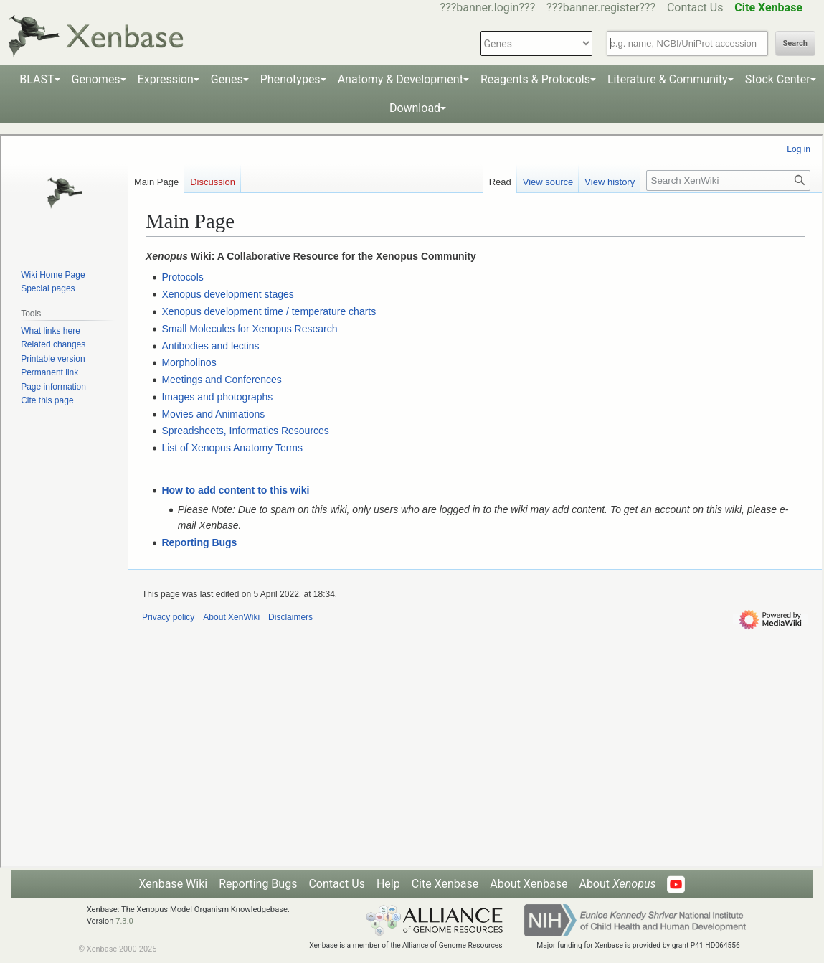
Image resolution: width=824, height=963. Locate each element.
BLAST (36, 79)
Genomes (96, 79)
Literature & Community (667, 79)
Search (795, 43)
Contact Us (695, 7)
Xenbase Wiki (173, 884)
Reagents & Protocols (535, 79)
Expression (166, 79)
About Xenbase (528, 884)
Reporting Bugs (258, 884)
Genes (227, 79)
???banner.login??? (488, 7)
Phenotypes (290, 79)
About (617, 884)
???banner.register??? (600, 7)
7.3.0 (124, 921)
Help (388, 884)
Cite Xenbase (445, 884)
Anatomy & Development (400, 79)
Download (414, 108)
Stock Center (777, 79)
